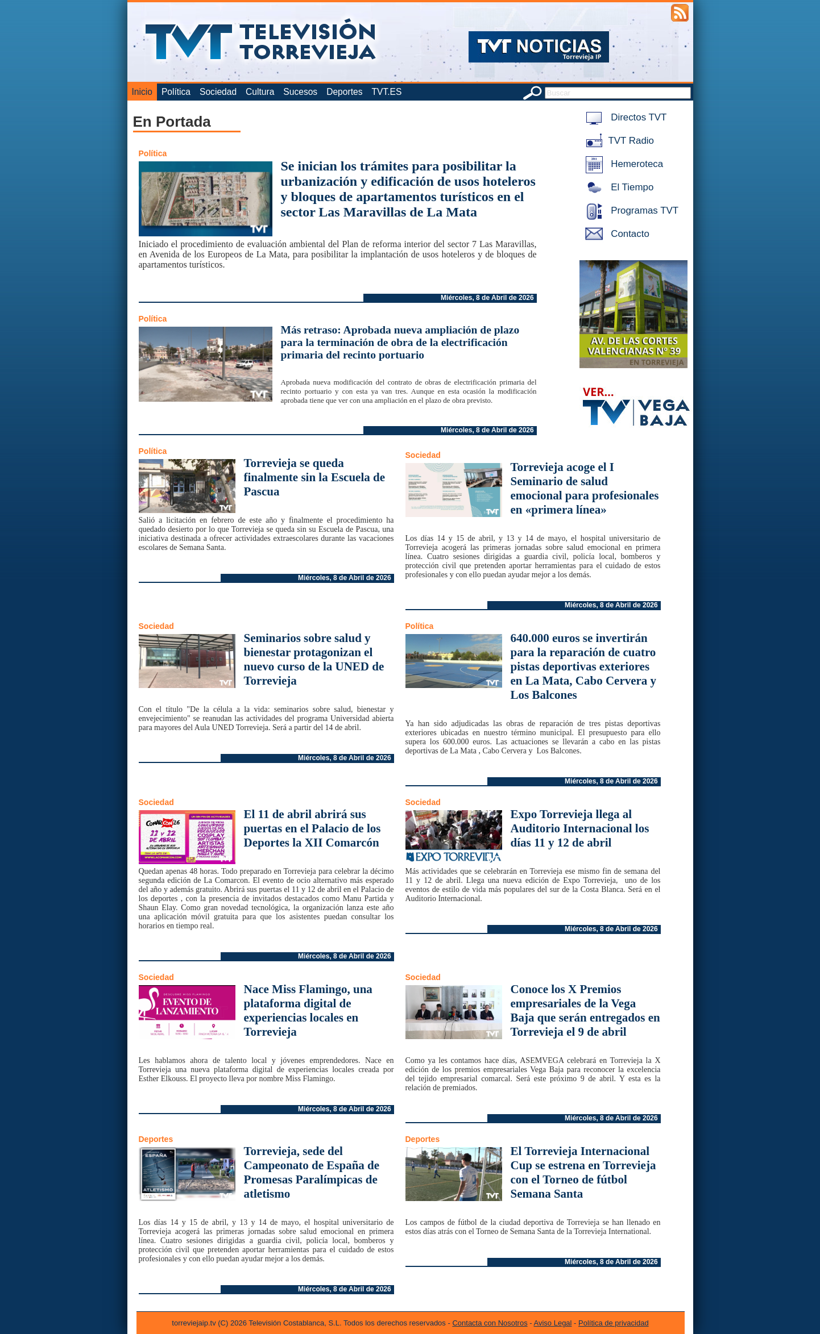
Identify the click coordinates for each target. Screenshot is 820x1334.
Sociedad (218, 92)
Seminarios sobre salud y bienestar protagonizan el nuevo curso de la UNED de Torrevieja (314, 659)
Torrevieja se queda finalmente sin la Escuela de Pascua (315, 477)
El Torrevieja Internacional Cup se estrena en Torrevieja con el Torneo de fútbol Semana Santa (583, 1172)
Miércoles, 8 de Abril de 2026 (487, 298)
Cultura (260, 92)
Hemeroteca (622, 164)
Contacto (615, 233)
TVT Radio (617, 140)
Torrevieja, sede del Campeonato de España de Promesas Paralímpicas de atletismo (312, 1172)
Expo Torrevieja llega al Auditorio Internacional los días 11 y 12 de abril (580, 828)
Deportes (344, 92)
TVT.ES (386, 92)
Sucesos (300, 92)
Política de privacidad (613, 1323)
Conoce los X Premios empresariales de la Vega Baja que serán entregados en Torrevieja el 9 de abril (585, 1010)
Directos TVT (624, 117)
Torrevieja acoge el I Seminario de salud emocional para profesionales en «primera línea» (585, 488)
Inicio (142, 92)
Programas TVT (630, 210)
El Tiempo (617, 187)
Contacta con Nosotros (489, 1323)
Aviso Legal (553, 1323)
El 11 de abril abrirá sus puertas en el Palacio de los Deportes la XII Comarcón (312, 828)
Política (175, 92)
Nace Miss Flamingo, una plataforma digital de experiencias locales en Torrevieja (308, 1010)
